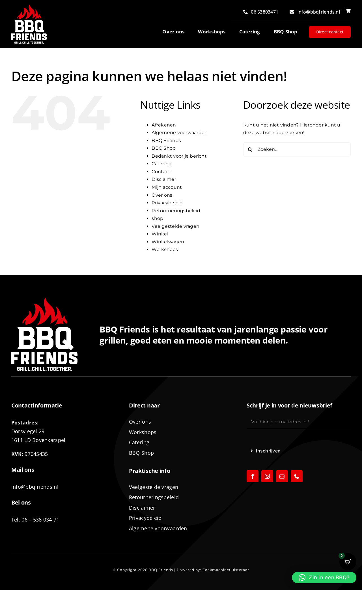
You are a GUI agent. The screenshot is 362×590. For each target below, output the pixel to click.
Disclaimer (164, 179)
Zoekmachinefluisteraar (225, 570)
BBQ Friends (166, 140)
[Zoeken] (250, 149)
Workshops (165, 249)
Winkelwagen (168, 241)
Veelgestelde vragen (175, 226)
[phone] (297, 476)
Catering (162, 163)
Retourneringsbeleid (176, 210)
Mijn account (167, 187)
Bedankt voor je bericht (179, 156)
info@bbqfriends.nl (35, 486)
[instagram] (267, 476)
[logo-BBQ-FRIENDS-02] (29, 6)
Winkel (160, 234)
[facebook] (252, 476)
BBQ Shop (164, 148)
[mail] (282, 476)
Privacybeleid (167, 202)
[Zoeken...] (297, 149)
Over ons (162, 195)
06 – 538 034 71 (40, 519)
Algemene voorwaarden (180, 132)
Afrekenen (164, 125)
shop (157, 218)
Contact (161, 171)
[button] (324, 577)
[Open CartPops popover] (347, 561)
